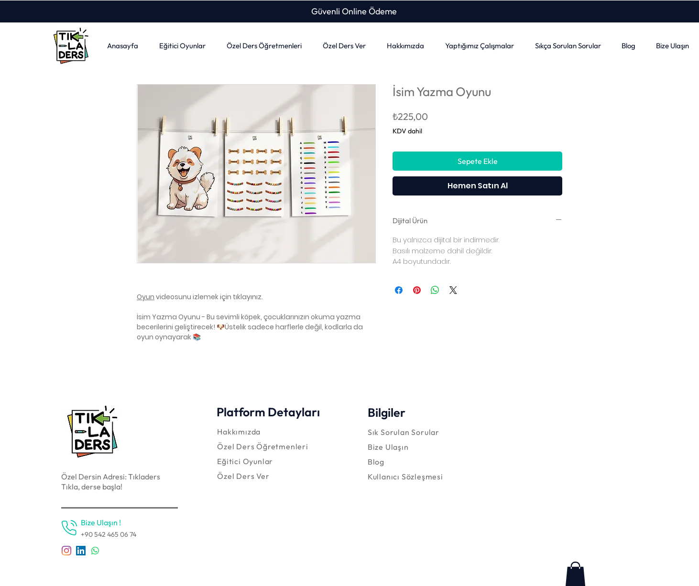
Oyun (145, 297)
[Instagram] (66, 550)
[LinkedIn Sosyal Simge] (81, 550)
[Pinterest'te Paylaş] (417, 290)
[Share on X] (453, 290)
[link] (575, 574)
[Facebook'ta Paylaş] (398, 290)
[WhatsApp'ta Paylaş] (435, 290)
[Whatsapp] (95, 550)
